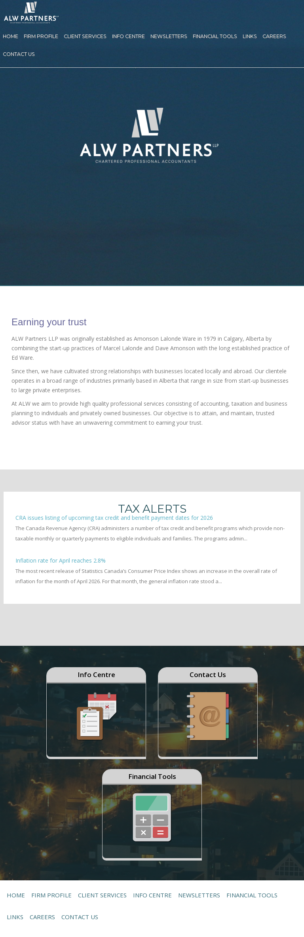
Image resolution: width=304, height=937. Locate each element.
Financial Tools (215, 36)
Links (250, 36)
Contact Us (19, 54)
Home (10, 36)
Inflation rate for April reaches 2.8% (60, 560)
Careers (274, 36)
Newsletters (168, 36)
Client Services (85, 36)
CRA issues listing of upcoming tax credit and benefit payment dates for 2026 (114, 517)
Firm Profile (41, 36)
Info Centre (128, 36)
